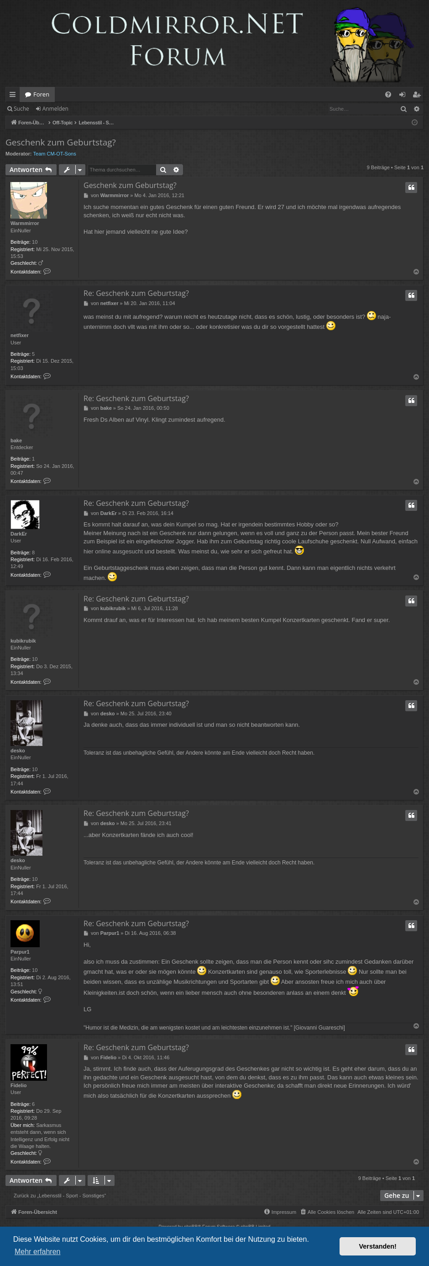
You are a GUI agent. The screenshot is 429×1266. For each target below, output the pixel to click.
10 (34, 242)
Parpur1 (20, 952)
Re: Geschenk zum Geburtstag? (136, 293)
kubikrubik (23, 641)
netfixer (19, 335)
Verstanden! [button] (378, 1246)
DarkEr (18, 533)
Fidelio (18, 1085)
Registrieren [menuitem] (418, 96)
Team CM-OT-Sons (54, 153)
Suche (21, 109)
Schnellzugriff (14, 96)
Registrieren (97, 109)
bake (16, 440)
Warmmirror (24, 223)
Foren (41, 94)
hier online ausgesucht (113, 551)
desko (17, 750)
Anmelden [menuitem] (404, 96)
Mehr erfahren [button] (38, 1251)
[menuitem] (388, 94)
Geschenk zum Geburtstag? (60, 142)
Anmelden (55, 109)
